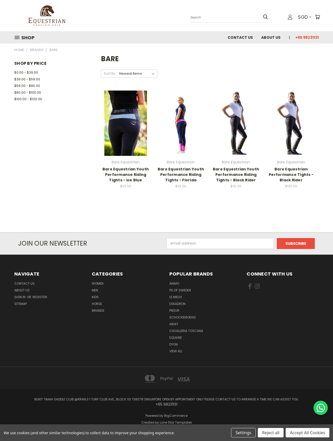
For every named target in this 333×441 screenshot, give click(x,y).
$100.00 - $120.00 (28, 99)
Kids (95, 297)
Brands (98, 310)
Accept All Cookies (307, 433)
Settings (243, 433)
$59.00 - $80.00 (27, 85)
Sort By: (110, 73)
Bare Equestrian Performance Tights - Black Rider (291, 175)
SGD (304, 17)
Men (95, 290)
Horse (97, 304)
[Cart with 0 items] (317, 17)
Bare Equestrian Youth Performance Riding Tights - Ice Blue (126, 175)
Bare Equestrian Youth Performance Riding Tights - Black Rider (236, 175)
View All (175, 351)
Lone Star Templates (176, 422)
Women (98, 283)
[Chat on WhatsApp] (320, 408)
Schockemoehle (182, 317)
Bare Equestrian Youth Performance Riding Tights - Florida (181, 175)
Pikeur (174, 310)
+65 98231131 (307, 37)
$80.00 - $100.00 (27, 92)
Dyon (173, 344)
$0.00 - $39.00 (26, 72)
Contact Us (240, 37)
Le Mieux (175, 297)
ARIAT (173, 324)
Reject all (270, 433)
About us (270, 37)
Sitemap (20, 304)
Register (40, 297)
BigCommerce (176, 415)
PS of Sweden (180, 290)
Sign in (20, 297)
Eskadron (177, 304)
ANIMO (174, 283)
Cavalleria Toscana (186, 331)
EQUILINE (175, 337)
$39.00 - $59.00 (27, 79)
